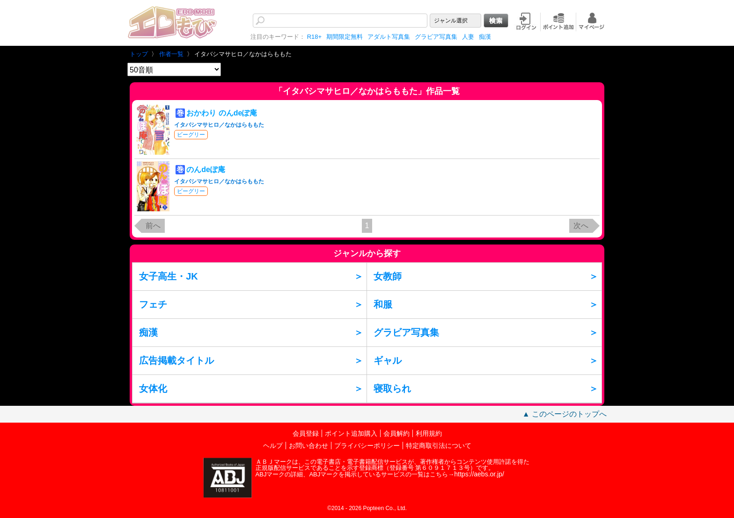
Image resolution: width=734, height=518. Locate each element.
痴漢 (485, 37)
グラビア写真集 (436, 37)
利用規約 (429, 433)
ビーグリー (191, 134)
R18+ (314, 37)
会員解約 (396, 433)
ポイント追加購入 (351, 433)
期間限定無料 (344, 37)
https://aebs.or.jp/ (479, 474)
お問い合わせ (308, 445)
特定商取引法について (438, 445)
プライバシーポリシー (367, 445)
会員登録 (306, 433)
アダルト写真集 (388, 37)
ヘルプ (273, 445)
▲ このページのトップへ (564, 414)
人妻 (468, 37)
